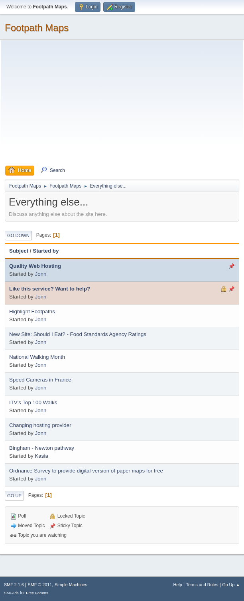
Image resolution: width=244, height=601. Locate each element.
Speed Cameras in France (40, 380)
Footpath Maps (37, 27)
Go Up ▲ (231, 584)
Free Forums (37, 593)
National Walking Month (37, 357)
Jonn (40, 274)
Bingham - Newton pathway (41, 448)
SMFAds (11, 593)
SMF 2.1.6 (14, 584)
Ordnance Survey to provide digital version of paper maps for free (86, 471)
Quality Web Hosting (35, 266)
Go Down (18, 235)
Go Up (14, 495)
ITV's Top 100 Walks (33, 402)
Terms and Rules (202, 584)
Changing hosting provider (40, 425)
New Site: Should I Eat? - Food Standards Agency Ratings (77, 334)
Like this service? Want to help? (49, 289)
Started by (46, 251)
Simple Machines (71, 584)
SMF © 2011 (40, 584)
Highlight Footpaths (32, 311)
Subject (18, 251)
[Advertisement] (122, 105)
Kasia (41, 456)
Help (177, 584)
